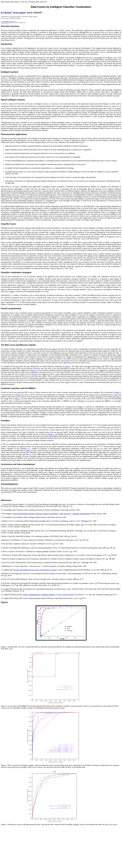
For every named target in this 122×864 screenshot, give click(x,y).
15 (50, 312)
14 (18, 302)
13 (16, 302)
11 (86, 289)
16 (112, 312)
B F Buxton (6, 13)
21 (91, 424)
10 (24, 284)
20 (32, 394)
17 (99, 332)
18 (82, 340)
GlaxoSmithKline (5, 22)
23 (95, 424)
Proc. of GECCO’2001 (66, 595)
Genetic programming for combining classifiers (39, 595)
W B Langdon (19, 13)
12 (14, 302)
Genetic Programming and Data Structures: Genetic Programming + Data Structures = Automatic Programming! (51, 514)
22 (93, 424)
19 (46, 382)
